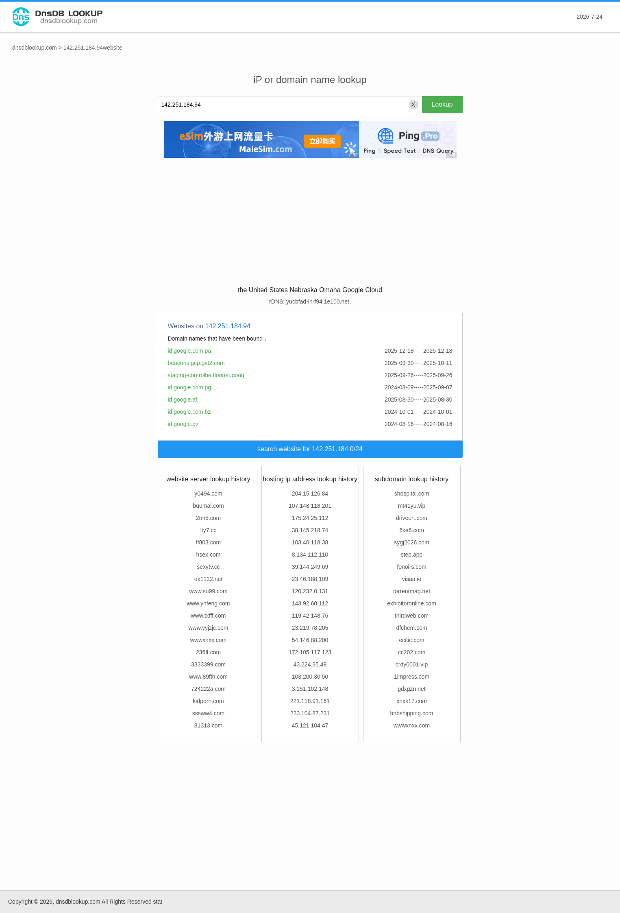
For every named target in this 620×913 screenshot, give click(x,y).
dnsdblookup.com (34, 47)
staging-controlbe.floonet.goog (206, 375)
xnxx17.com (411, 701)
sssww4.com (208, 713)
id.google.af (182, 399)
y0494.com (208, 493)
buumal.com (208, 505)
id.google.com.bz (189, 411)
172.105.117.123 (310, 652)
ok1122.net (208, 579)
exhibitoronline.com (411, 603)
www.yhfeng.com (208, 603)
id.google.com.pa (189, 350)
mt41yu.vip (412, 505)
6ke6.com (411, 530)
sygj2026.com (411, 542)
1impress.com (411, 676)
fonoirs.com (411, 567)
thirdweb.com (412, 615)
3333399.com (208, 664)
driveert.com (411, 518)
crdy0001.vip (412, 664)
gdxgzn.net (412, 689)
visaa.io (411, 579)
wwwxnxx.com (208, 640)
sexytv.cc (208, 567)
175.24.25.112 (310, 518)
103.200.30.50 (310, 676)
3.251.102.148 (310, 689)
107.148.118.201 (310, 505)
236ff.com (208, 652)
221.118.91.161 (310, 701)
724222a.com (208, 689)
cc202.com (412, 652)
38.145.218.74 (310, 530)
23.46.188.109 (310, 579)
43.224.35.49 (310, 664)
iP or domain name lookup (309, 79)
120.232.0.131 (310, 591)
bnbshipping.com (411, 713)
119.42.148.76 (310, 615)
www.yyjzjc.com (208, 628)
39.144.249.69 (310, 567)
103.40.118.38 (310, 542)
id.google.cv (183, 424)
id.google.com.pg (189, 387)
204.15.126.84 (310, 493)
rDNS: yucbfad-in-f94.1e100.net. (310, 301)
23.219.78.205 (310, 628)
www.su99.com (208, 591)
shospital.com (411, 493)
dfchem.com (411, 628)
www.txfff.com (208, 615)
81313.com (208, 725)
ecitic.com (411, 640)
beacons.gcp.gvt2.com (196, 363)
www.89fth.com (208, 676)
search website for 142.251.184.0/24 (310, 449)
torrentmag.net (411, 591)
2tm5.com (208, 518)
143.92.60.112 (310, 603)
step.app (412, 554)
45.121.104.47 (310, 725)
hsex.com (208, 554)
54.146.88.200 (310, 640)
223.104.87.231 (310, 713)
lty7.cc (208, 530)
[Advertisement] (310, 221)
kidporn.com (208, 701)
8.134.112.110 (310, 554)
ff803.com (208, 542)
